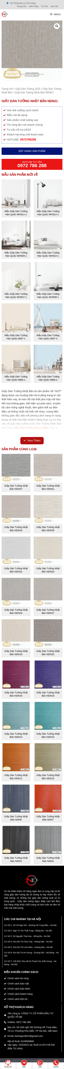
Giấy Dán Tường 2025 (27, 88)
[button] (57, 26)
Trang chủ (7, 88)
